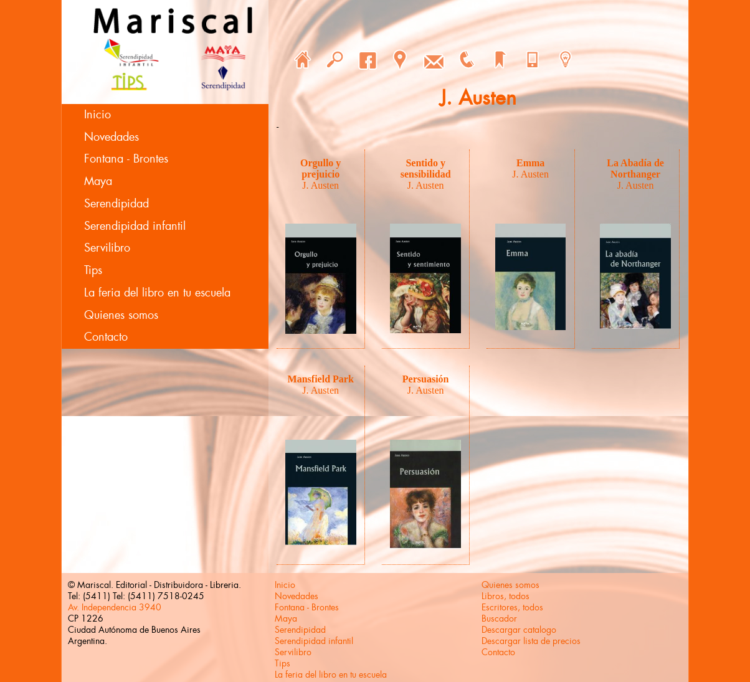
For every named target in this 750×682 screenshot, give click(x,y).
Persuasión (425, 379)
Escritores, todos (512, 607)
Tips (93, 270)
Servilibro (107, 247)
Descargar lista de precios (531, 640)
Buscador (499, 618)
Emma (530, 163)
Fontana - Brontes (126, 158)
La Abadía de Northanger (635, 168)
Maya (98, 181)
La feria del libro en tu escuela (157, 292)
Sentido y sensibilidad (426, 168)
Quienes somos (121, 315)
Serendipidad (116, 203)
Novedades (111, 137)
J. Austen (320, 185)
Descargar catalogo (519, 629)
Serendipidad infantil (135, 226)
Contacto (106, 336)
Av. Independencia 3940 (114, 607)
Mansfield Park (321, 379)
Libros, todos (505, 596)
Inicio (97, 114)
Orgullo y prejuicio (320, 168)
